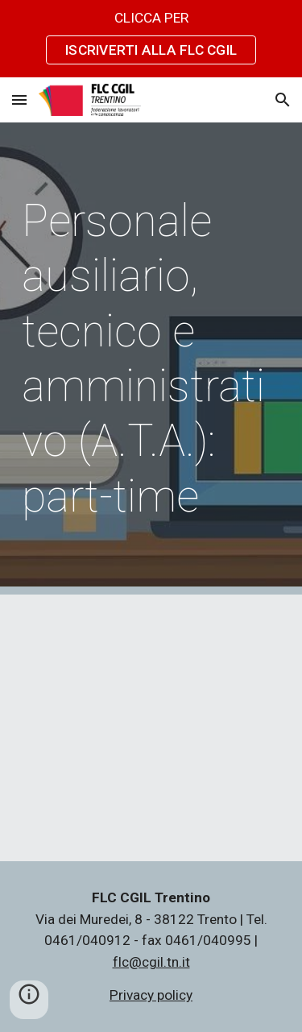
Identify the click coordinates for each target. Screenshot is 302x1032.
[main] (151, 358)
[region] (151, 38)
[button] (19, 99)
